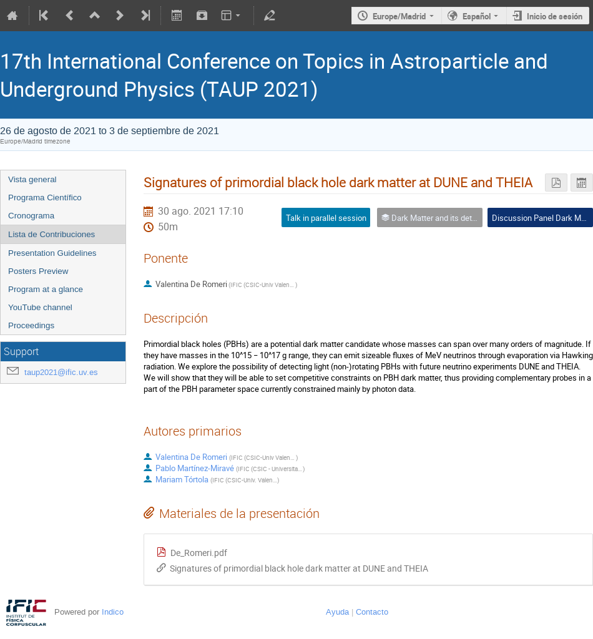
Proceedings (31, 325)
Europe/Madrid (399, 16)
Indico (113, 612)
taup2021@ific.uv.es (61, 372)
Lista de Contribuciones (51, 234)
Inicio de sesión (554, 16)
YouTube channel (40, 307)
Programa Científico (45, 197)
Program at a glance (45, 289)
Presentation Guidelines (52, 253)
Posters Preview (38, 271)
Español (477, 16)
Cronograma (31, 215)
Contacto (372, 612)
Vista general (32, 179)
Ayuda (337, 612)
